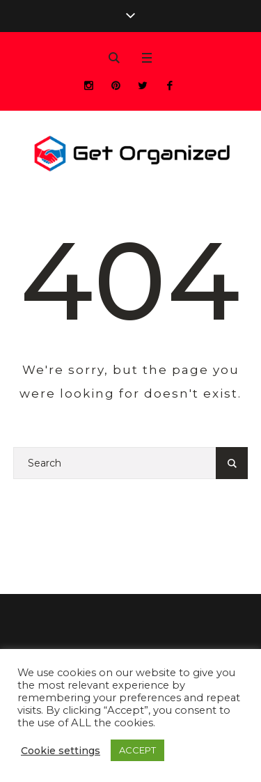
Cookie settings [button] (60, 750)
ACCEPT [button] (137, 750)
